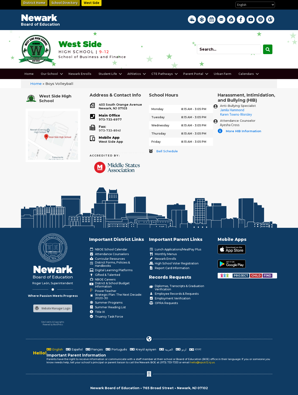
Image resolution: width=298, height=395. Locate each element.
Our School (49, 74)
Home (29, 74)
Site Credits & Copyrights (52, 322)
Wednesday (160, 125)
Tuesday (158, 117)
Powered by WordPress (53, 324)
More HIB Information (243, 131)
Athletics (134, 74)
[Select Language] (255, 5)
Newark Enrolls (79, 74)
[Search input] (229, 49)
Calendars (246, 74)
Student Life (107, 74)
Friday (156, 141)
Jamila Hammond (232, 110)
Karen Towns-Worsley (236, 114)
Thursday (158, 133)
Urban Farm (222, 74)
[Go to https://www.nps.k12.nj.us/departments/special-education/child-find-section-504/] (241, 275)
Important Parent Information (76, 355)
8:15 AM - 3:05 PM (193, 109)
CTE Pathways (162, 74)
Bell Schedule (167, 151)
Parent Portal (193, 74)
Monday (157, 109)
